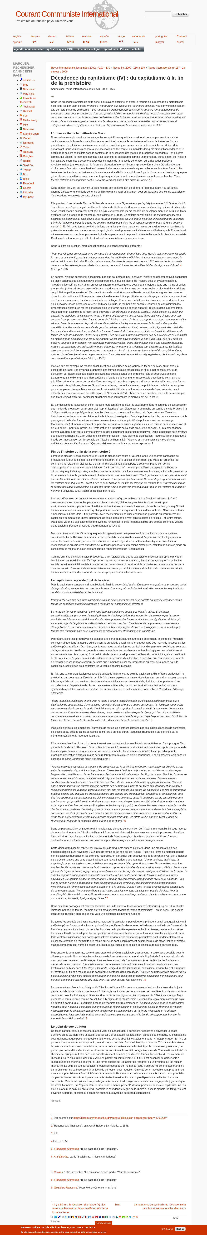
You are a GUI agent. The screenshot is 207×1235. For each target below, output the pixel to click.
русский (17, 42)
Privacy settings (103, 1223)
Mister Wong (30, 120)
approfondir (111, 49)
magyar (159, 42)
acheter (136, 49)
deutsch (52, 36)
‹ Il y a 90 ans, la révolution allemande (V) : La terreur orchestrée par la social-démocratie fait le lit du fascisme (80, 1208)
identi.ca (28, 151)
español (104, 36)
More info (102, 1232)
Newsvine (28, 129)
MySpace (28, 197)
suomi (180, 42)
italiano (70, 36)
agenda (18, 49)
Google (27, 188)
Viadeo (27, 138)
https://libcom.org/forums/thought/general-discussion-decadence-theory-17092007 (120, 1118)
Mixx (25, 124)
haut (117, 1204)
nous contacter (34, 49)
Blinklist (27, 111)
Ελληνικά (182, 36)
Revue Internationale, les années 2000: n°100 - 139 (80, 67)
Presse (124, 49)
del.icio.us (28, 80)
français (35, 36)
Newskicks (29, 89)
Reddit (26, 160)
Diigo (26, 179)
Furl (25, 115)
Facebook (28, 183)
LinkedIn (28, 192)
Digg (25, 84)
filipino (103, 42)
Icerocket (28, 142)
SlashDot (28, 165)
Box (25, 174)
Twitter (27, 170)
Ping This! (28, 93)
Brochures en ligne (88, 49)
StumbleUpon (31, 133)
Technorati (29, 106)
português (161, 36)
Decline (180, 1229)
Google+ (28, 156)
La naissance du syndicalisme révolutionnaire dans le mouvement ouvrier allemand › (160, 1206)
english (17, 36)
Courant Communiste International (67, 14)
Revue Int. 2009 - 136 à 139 (129, 67)
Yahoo (26, 147)
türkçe (121, 36)
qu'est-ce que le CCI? (60, 49)
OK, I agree (167, 1229)
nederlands (138, 36)
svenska (86, 36)
